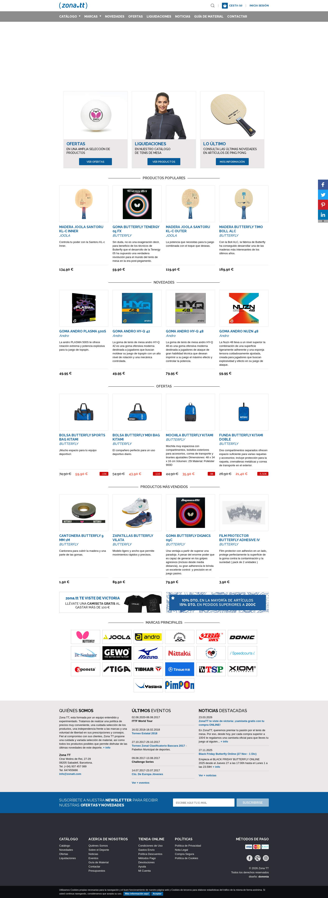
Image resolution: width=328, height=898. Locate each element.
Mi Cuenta (144, 870)
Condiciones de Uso (150, 845)
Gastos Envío (146, 849)
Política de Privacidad (188, 845)
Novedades (114, 16)
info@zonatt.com (70, 773)
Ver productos (163, 161)
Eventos (93, 858)
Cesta (235, 5)
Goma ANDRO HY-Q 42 (131, 331)
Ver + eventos (140, 782)
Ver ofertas (95, 161)
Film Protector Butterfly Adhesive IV (239, 538)
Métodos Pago (147, 858)
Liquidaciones (159, 16)
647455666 (71, 770)
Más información (232, 161)
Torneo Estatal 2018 (144, 733)
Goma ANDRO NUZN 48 (238, 331)
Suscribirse (253, 803)
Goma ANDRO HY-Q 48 (185, 331)
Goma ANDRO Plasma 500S (82, 331)
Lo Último (214, 143)
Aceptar (157, 893)
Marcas (92, 16)
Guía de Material (208, 16)
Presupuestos (96, 870)
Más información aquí (137, 893)
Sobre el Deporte (98, 849)
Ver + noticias (207, 775)
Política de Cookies (186, 858)
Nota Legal (181, 849)
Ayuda (142, 866)
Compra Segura (184, 854)
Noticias (182, 16)
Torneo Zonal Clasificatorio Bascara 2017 (158, 745)
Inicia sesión (259, 5)
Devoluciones (146, 862)
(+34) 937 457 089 (75, 766)
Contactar (237, 16)
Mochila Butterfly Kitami (189, 435)
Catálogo (70, 16)
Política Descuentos (150, 854)
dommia (263, 876)
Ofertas (135, 16)
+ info (106, 747)
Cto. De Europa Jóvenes (147, 774)
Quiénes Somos (98, 845)
